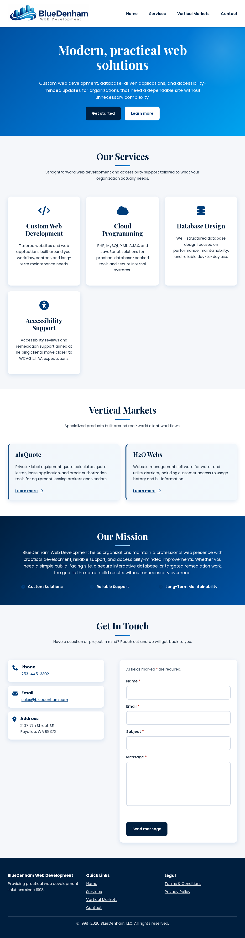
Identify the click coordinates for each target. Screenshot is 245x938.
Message (136, 757)
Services (157, 13)
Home (132, 13)
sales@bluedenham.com (44, 699)
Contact (229, 13)
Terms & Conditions (183, 883)
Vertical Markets (193, 13)
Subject (135, 731)
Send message (146, 829)
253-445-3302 (35, 674)
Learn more (142, 113)
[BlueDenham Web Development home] (48, 13)
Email (132, 706)
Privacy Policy (177, 891)
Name (133, 681)
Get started (103, 113)
